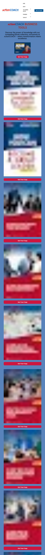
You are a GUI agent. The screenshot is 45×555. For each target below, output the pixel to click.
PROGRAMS (25, 14)
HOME (24, 3)
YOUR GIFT (25, 17)
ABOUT (24, 6)
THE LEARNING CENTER (25, 10)
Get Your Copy (22, 57)
